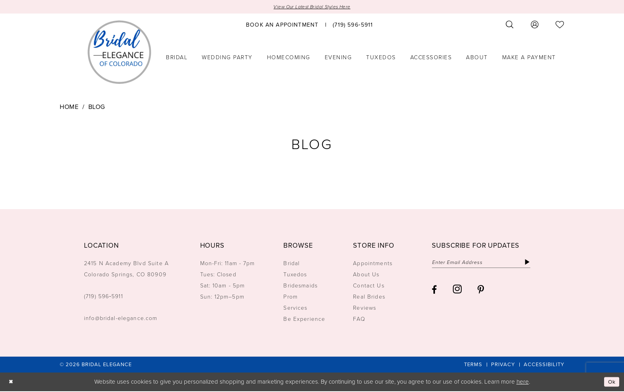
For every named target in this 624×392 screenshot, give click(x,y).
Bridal (291, 264)
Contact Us (368, 286)
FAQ (359, 319)
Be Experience (304, 319)
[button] (535, 25)
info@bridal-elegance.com (121, 318)
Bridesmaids (300, 286)
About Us (366, 275)
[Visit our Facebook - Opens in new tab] (434, 291)
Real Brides (369, 297)
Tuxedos (295, 275)
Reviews (364, 308)
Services (295, 308)
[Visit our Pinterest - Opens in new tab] (481, 291)
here (523, 382)
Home (69, 107)
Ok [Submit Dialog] (611, 382)
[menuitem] (282, 25)
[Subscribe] (537, 263)
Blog (96, 107)
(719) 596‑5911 (103, 297)
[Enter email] (486, 263)
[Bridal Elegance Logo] (119, 53)
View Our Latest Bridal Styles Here (312, 7)
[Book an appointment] (282, 25)
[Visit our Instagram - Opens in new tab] (457, 291)
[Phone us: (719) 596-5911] (353, 25)
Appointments (372, 264)
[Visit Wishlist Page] (560, 25)
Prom (290, 297)
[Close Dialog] (12, 383)
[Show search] (509, 25)
